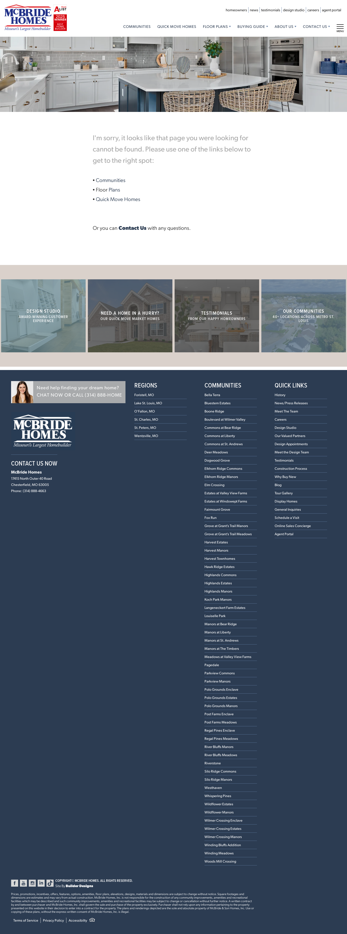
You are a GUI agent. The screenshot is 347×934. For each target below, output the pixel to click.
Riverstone (212, 763)
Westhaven (213, 787)
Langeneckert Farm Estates (224, 607)
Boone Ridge (214, 411)
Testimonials (270, 9)
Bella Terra (212, 394)
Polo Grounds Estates (220, 697)
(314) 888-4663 (34, 490)
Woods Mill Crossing (220, 861)
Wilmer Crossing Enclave (223, 820)
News (254, 9)
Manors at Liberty (217, 632)
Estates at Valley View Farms (225, 493)
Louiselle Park (215, 615)
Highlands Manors (218, 591)
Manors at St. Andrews (221, 640)
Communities (137, 26)
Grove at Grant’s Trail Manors (226, 525)
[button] (68, 392)
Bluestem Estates (217, 403)
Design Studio (294, 9)
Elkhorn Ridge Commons (223, 468)
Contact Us (133, 227)
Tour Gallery (284, 493)
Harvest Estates (216, 542)
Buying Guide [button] (251, 26)
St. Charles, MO (146, 419)
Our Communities (303, 315)
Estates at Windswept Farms (225, 501)
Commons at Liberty (219, 435)
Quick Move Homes (176, 26)
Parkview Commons (219, 673)
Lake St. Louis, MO (148, 403)
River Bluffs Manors (218, 746)
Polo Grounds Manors (221, 705)
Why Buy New (285, 476)
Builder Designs (79, 885)
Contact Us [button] (315, 26)
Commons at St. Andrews (223, 443)
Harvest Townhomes (219, 558)
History (280, 394)
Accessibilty (78, 920)
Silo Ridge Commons (220, 771)
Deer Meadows (216, 452)
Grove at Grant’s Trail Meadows (228, 533)
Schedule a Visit (287, 517)
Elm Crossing (214, 484)
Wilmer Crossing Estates (222, 828)
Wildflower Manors (219, 812)
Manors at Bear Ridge (220, 623)
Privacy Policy (53, 920)
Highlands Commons (220, 574)
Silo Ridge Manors (218, 779)
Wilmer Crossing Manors (223, 836)
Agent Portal (331, 9)
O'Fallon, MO (144, 411)
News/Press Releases (291, 403)
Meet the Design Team (292, 452)
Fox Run (210, 517)
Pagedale (211, 664)
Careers (313, 9)
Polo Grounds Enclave (221, 689)
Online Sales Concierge (293, 525)
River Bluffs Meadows (220, 754)
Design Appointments (291, 443)
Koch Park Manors (218, 599)
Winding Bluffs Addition (222, 844)
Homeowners (236, 9)
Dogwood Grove (217, 460)
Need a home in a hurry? (130, 315)
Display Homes (286, 501)
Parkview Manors (217, 681)
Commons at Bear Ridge (222, 427)
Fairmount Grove (217, 509)
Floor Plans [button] (215, 26)
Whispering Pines (217, 795)
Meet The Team (286, 411)
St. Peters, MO (145, 427)
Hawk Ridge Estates (219, 566)
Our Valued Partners (290, 435)
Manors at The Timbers (221, 648)
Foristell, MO (144, 394)
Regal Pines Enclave (219, 730)
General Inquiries (288, 509)
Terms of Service (25, 920)
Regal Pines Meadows (221, 738)
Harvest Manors (216, 550)
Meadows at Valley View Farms (227, 656)
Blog (278, 484)
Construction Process (291, 468)
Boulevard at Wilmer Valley (224, 419)
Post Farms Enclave (219, 714)
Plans (114, 189)
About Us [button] (284, 26)
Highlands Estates (218, 583)
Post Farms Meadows (220, 722)
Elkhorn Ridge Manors (221, 476)
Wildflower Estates (218, 804)
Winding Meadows (219, 853)
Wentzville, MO (146, 435)
